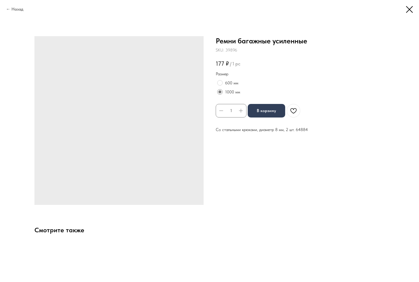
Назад (17, 9)
